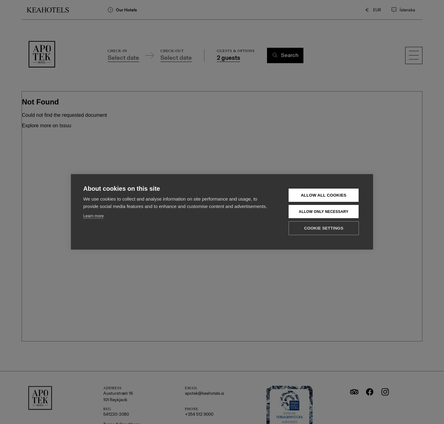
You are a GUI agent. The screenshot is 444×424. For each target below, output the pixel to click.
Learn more (93, 215)
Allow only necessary (323, 211)
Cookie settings (323, 228)
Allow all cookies (323, 195)
